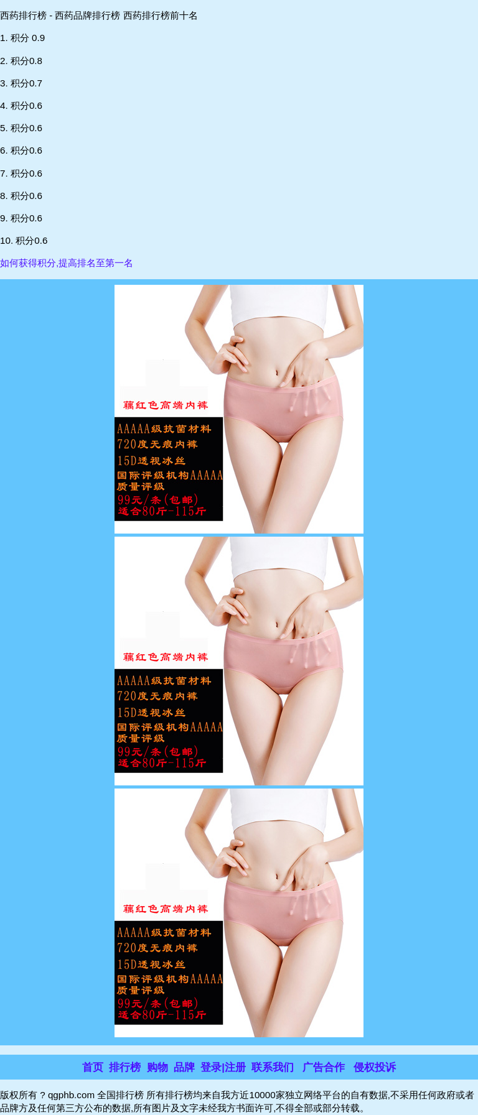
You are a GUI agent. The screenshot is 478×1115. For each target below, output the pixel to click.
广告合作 (323, 1067)
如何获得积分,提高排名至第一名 (66, 262)
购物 (157, 1067)
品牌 (184, 1067)
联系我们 (272, 1067)
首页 (92, 1067)
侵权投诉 (375, 1067)
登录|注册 (223, 1067)
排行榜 (125, 1067)
